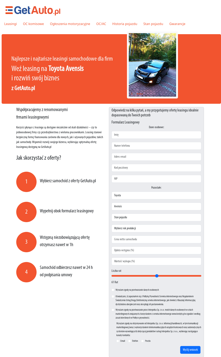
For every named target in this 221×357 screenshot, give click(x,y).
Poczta (148, 341)
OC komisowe (33, 24)
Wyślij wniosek (190, 350)
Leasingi (10, 24)
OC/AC (101, 24)
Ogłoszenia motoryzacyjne (70, 24)
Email (122, 341)
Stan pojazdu (153, 24)
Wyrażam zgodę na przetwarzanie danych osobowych (137, 290)
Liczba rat (116, 271)
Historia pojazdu (124, 24)
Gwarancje (177, 24)
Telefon (135, 341)
